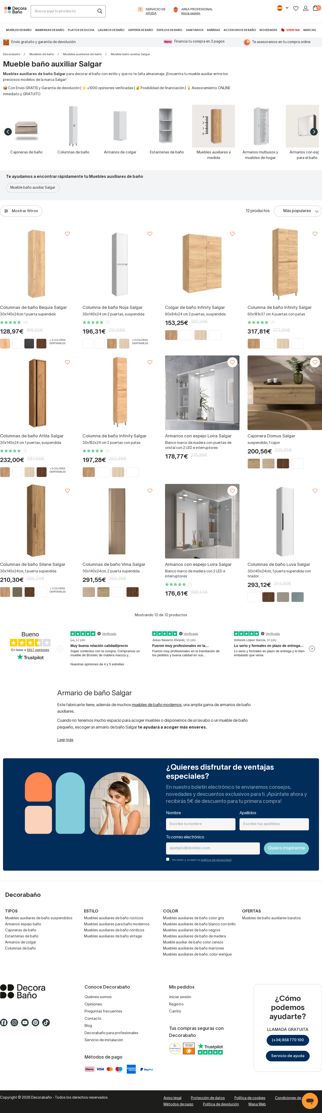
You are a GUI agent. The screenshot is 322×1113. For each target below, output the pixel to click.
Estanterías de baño (21, 936)
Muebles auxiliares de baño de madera (194, 936)
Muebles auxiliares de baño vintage (113, 936)
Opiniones (93, 1004)
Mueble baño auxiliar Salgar (32, 187)
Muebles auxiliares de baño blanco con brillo (199, 924)
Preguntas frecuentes (103, 1011)
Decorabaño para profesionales (111, 1033)
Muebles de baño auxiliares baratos (271, 918)
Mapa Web (257, 1104)
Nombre (173, 813)
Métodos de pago (178, 1104)
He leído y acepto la (201, 860)
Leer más (65, 740)
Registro (176, 1004)
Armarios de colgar (20, 942)
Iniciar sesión (180, 997)
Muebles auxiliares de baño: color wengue (197, 954)
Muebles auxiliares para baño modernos (117, 924)
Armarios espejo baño (23, 924)
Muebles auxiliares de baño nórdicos (114, 930)
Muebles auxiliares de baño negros (191, 930)
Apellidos (247, 813)
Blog (88, 1026)
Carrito (175, 1011)
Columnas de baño (20, 948)
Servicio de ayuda (287, 1056)
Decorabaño (11, 54)
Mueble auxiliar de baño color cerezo (193, 942)
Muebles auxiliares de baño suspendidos (38, 918)
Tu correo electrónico (185, 837)
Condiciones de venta (293, 1098)
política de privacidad (216, 860)
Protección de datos (208, 1098)
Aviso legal (172, 1098)
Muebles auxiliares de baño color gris (193, 918)
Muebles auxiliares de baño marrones (193, 948)
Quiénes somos (98, 997)
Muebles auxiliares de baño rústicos (113, 918)
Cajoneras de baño (20, 930)
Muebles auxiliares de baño (82, 54)
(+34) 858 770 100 (288, 1040)
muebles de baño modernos (157, 705)
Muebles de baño (41, 54)
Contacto (93, 1019)
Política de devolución (221, 1104)
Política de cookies (249, 1098)
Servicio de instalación (104, 1040)
